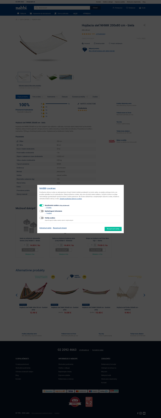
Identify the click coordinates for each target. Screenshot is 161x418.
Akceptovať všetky (113, 229)
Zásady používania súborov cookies (71, 199)
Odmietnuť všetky (45, 228)
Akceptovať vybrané (60, 228)
